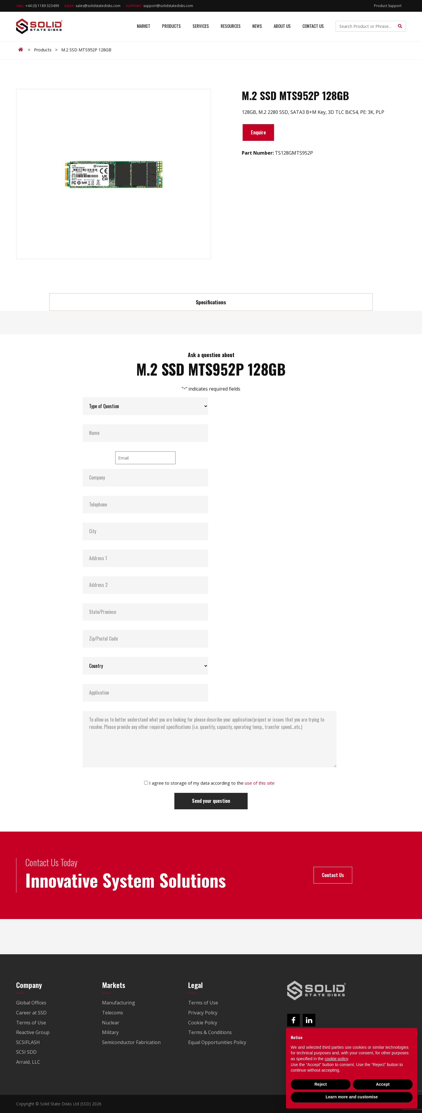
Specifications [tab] (211, 302)
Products (171, 26)
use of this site (260, 783)
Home (21, 49)
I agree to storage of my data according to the (212, 783)
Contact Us (313, 26)
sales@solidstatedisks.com (92, 5)
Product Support (387, 5)
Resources (231, 26)
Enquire (258, 132)
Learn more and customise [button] (352, 1097)
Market (143, 26)
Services (201, 26)
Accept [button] (383, 1084)
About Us (282, 26)
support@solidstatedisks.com (159, 5)
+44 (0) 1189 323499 (37, 5)
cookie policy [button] (336, 1058)
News (257, 26)
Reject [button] (320, 1084)
